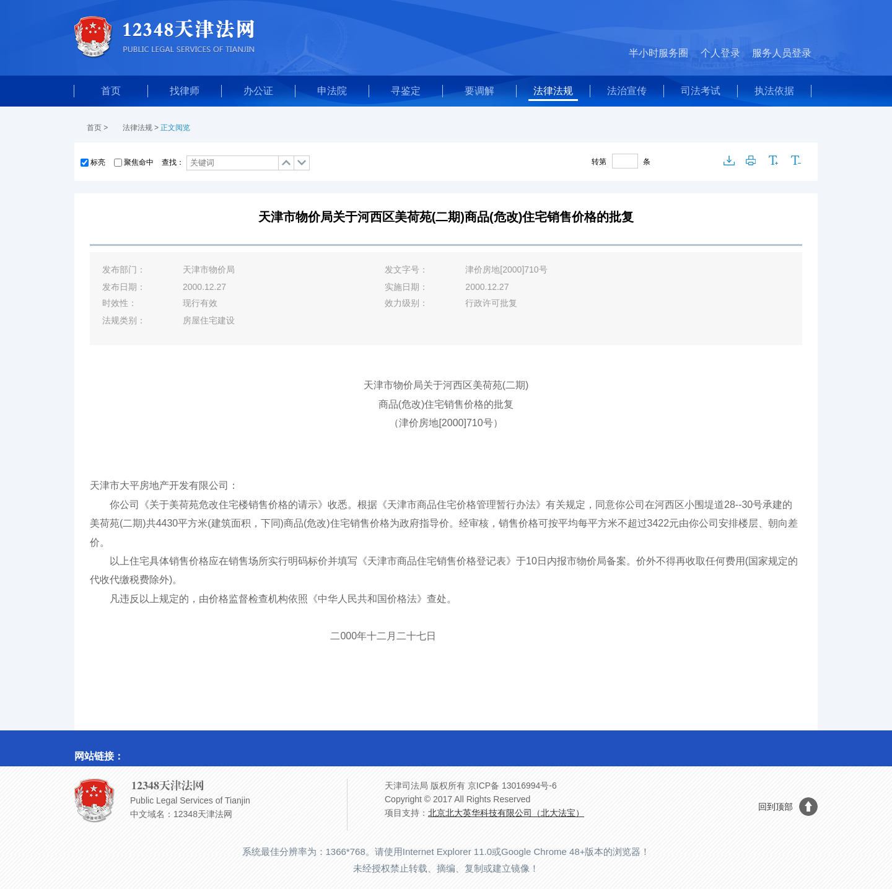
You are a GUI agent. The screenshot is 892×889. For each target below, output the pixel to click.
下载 (729, 160)
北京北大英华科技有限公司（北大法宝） (506, 813)
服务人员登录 (781, 53)
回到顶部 (775, 807)
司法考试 (700, 90)
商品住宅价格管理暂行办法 (476, 504)
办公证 (258, 90)
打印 (751, 160)
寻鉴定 (406, 90)
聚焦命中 (139, 162)
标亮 (97, 162)
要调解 (479, 90)
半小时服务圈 (658, 53)
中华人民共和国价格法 (367, 598)
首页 (111, 90)
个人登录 (720, 53)
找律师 (184, 90)
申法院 (332, 90)
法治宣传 (627, 90)
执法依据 (774, 90)
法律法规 (553, 90)
